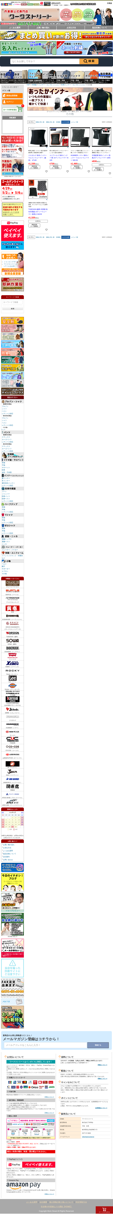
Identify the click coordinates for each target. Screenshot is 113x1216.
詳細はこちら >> (49, 1097)
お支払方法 (70, 27)
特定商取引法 (81, 1202)
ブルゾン (5, 406)
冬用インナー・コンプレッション (73, 85)
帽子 (3, 566)
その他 (4, 574)
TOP (28, 85)
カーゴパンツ (7, 439)
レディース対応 (7, 413)
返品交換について (99, 27)
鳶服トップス (7, 539)
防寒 (3, 470)
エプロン (5, 571)
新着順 (58, 122)
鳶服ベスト (6, 541)
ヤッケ (3, 429)
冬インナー (6, 481)
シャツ (4, 409)
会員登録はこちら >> (101, 1108)
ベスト (4, 411)
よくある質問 (14, 27)
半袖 (3, 465)
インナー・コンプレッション (48, 85)
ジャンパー (6, 494)
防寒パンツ (6, 496)
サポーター (6, 569)
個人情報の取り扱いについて (61, 1202)
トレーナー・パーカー (10, 550)
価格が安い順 (40, 122)
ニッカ (4, 544)
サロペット (6, 467)
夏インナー (6, 478)
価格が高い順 (50, 122)
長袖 (3, 463)
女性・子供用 (7, 472)
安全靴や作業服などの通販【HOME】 (56, 1207)
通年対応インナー (8, 483)
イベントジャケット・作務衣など (12, 557)
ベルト (4, 564)
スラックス (6, 437)
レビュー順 (74, 122)
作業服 (34, 85)
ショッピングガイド (11, 262)
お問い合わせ (8, 860)
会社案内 (6, 857)
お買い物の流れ (42, 27)
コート (4, 491)
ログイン (10, 102)
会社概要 (43, 1202)
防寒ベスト (6, 499)
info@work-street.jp (88, 1136)
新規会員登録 (11, 96)
